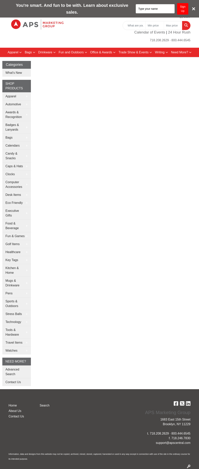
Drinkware (45, 52)
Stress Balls (13, 314)
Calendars (12, 145)
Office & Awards (101, 52)
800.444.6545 (180, 40)
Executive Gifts (12, 213)
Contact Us (13, 382)
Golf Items (12, 244)
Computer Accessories (13, 184)
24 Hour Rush (179, 32)
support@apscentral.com (173, 442)
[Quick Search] (134, 25)
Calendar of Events (149, 32)
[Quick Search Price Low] (155, 25)
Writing (160, 52)
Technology (13, 322)
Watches (11, 350)
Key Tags (11, 260)
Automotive (13, 104)
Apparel (13, 52)
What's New (13, 72)
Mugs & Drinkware (12, 283)
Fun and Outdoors (71, 52)
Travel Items (13, 342)
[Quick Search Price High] (173, 25)
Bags (28, 52)
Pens (8, 293)
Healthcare (12, 252)
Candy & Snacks (11, 156)
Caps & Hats (14, 166)
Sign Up (182, 8)
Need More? (179, 52)
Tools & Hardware (12, 332)
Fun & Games (15, 236)
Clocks (10, 174)
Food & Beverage (12, 226)
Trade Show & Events (133, 52)
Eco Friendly (14, 202)
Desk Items (13, 194)
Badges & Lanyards (12, 127)
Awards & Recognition (13, 115)
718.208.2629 (159, 40)
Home (13, 405)
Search (45, 405)
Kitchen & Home (12, 270)
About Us (15, 411)
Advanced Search (12, 372)
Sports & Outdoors (11, 304)
